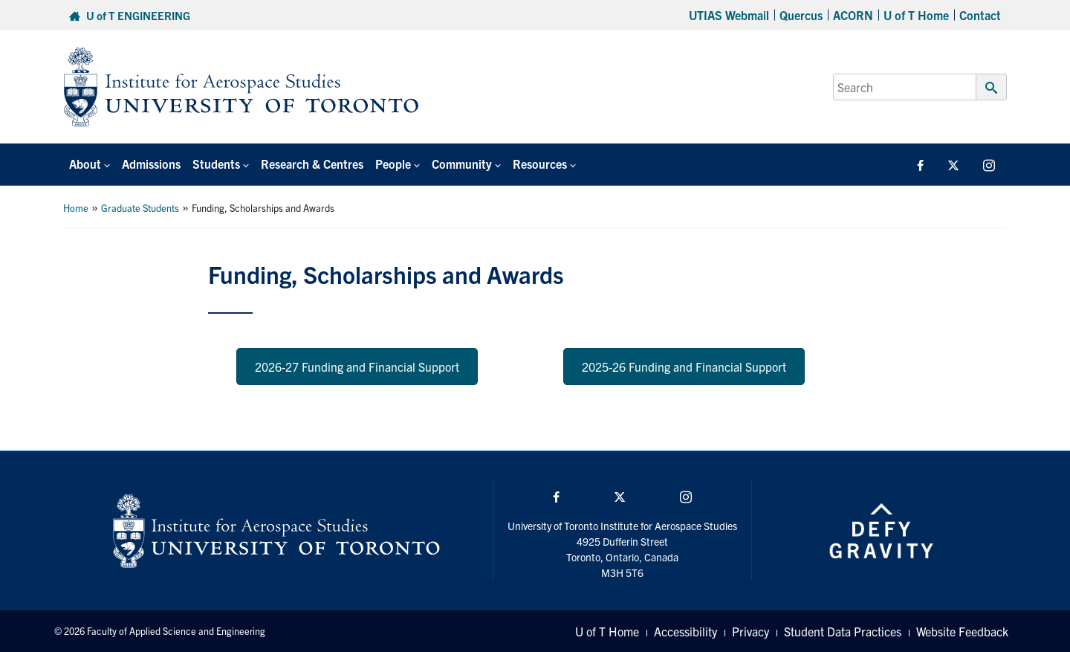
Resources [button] (540, 163)
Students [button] (216, 163)
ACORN (853, 14)
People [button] (393, 163)
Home (75, 207)
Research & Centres (312, 163)
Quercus (801, 14)
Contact (980, 14)
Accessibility (685, 631)
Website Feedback (962, 631)
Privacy (750, 631)
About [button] (85, 163)
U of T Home (916, 14)
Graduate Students (140, 207)
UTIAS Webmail (729, 14)
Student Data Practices (842, 631)
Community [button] (462, 163)
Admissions (151, 163)
